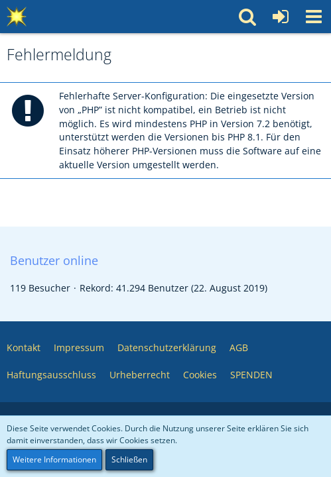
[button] (313, 16)
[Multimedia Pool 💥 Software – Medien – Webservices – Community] (16, 16)
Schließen (129, 459)
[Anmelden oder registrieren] (280, 16)
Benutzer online (54, 260)
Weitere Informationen (54, 459)
